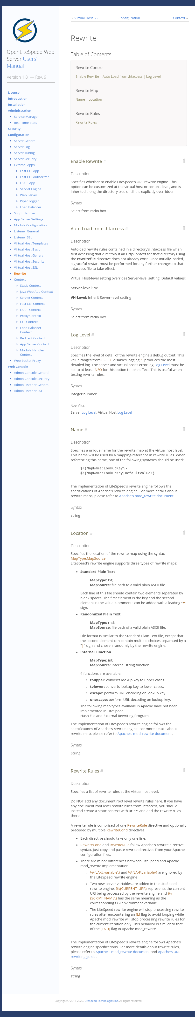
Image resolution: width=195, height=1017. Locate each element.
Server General (25, 141)
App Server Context (34, 344)
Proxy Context (30, 315)
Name (80, 99)
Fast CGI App (29, 171)
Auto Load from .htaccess (122, 76)
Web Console (18, 366)
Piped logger (29, 201)
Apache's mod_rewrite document (146, 495)
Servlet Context (31, 297)
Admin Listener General (31, 385)
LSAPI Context (30, 309)
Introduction (18, 98)
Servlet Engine (30, 189)
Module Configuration (30, 225)
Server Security (25, 159)
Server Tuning (24, 153)
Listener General (26, 231)
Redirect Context (32, 338)
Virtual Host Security (29, 261)
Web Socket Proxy (27, 360)
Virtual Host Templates (31, 243)
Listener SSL (23, 237)
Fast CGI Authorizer (34, 177)
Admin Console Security (31, 378)
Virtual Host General (29, 255)
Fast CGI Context (32, 303)
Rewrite (20, 273)
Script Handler (24, 213)
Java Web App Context (36, 291)
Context (20, 279)
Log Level (153, 76)
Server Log (22, 147)
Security (14, 128)
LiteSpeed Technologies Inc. (101, 1001)
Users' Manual (22, 62)
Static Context (30, 285)
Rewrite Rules (86, 122)
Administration (19, 110)
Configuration (18, 134)
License (14, 92)
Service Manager (26, 116)
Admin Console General (31, 372)
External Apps (24, 165)
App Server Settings (28, 219)
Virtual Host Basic (27, 249)
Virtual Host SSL (26, 267)
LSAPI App (27, 183)
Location (95, 99)
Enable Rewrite (87, 76)
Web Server (28, 195)
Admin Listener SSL (28, 391)
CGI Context (29, 322)
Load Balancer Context (30, 330)
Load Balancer (30, 207)
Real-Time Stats (25, 122)
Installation (17, 104)
